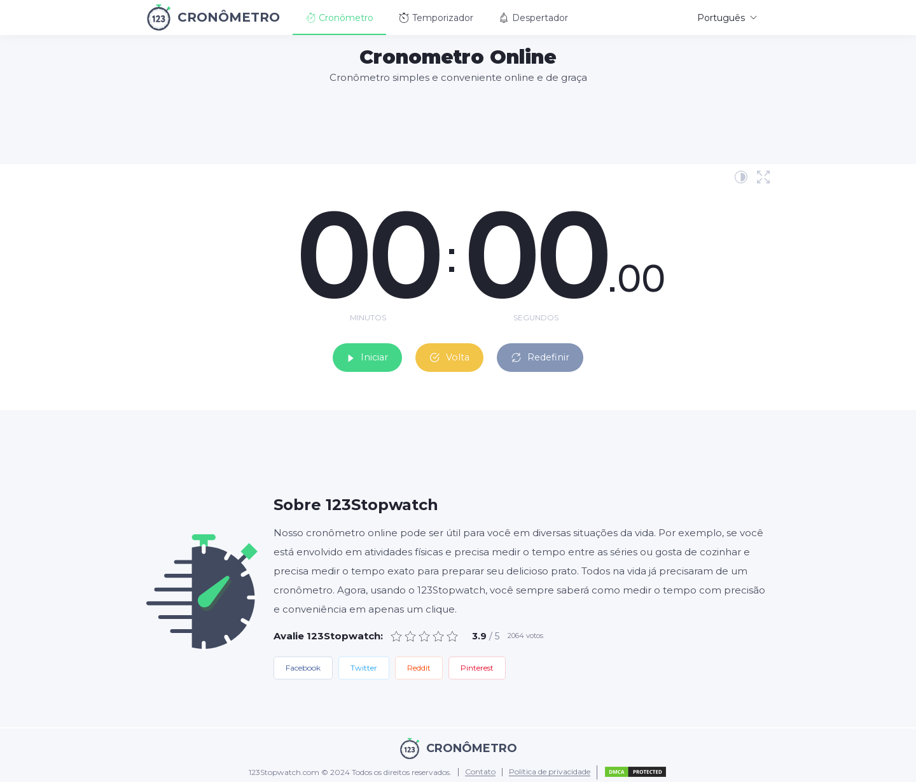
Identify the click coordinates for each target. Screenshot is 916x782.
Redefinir (553, 352)
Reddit (419, 664)
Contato (480, 769)
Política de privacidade (549, 769)
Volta (449, 352)
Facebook (303, 664)
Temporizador (436, 18)
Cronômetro (339, 18)
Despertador (533, 18)
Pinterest (477, 664)
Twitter (363, 664)
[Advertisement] (458, 123)
